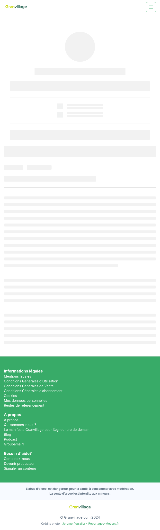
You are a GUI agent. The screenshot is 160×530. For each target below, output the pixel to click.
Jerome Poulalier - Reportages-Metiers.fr (90, 523)
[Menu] (151, 7)
